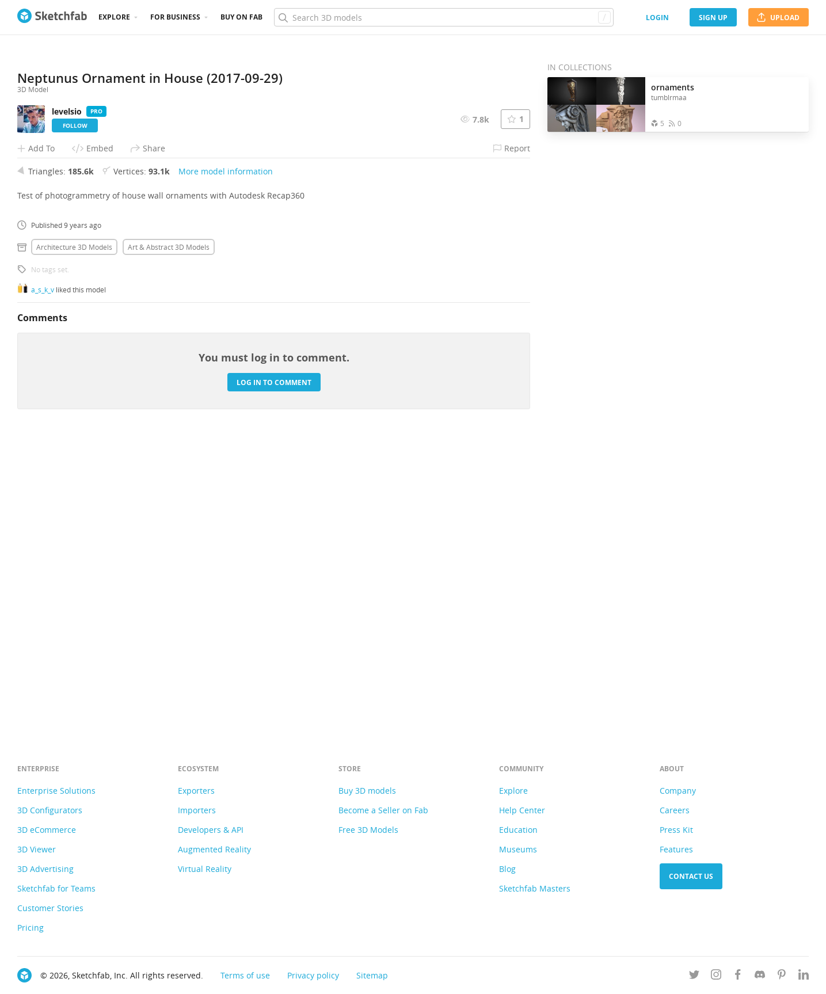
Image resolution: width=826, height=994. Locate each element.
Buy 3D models (367, 790)
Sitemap (372, 975)
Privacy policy (313, 975)
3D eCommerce (46, 829)
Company (678, 790)
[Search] (443, 17)
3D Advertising (45, 868)
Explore (114, 17)
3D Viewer (36, 849)
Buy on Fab (241, 17)
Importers (197, 810)
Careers (675, 810)
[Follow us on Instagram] (716, 976)
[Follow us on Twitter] (694, 976)
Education (518, 829)
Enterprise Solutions (56, 790)
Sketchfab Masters (534, 888)
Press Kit (676, 829)
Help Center (522, 810)
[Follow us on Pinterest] (781, 976)
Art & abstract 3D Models (169, 534)
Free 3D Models (368, 829)
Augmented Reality (214, 849)
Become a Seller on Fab (383, 810)
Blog (507, 868)
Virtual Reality (204, 868)
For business (175, 17)
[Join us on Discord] (760, 976)
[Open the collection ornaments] (596, 104)
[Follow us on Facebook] (738, 976)
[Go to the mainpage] (52, 17)
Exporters (196, 790)
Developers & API (210, 829)
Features (676, 849)
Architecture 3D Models (74, 534)
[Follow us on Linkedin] (803, 976)
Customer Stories (50, 907)
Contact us (691, 876)
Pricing (30, 927)
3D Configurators (49, 810)
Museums (518, 849)
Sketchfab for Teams (56, 888)
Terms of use (245, 975)
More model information (225, 458)
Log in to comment (274, 670)
